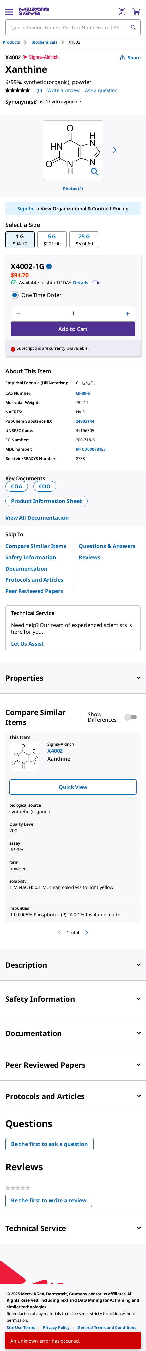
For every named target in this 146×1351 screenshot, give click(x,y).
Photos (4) (73, 188)
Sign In (25, 208)
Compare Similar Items (35, 546)
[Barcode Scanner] (122, 11)
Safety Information (30, 557)
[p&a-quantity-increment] (127, 313)
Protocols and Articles (34, 579)
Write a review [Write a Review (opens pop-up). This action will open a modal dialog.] (63, 90)
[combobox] (73, 27)
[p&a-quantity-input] (73, 313)
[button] (20, 239)
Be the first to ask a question (49, 1144)
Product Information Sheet (46, 501)
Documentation (26, 568)
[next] (114, 150)
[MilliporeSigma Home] (34, 11)
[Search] (133, 27)
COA (16, 486)
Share (130, 57)
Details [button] (80, 282)
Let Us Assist (27, 643)
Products (11, 42)
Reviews (89, 557)
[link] (21, 1327)
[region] (73, 150)
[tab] (17, 42)
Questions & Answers (107, 546)
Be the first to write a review (51, 1202)
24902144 (85, 421)
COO (45, 486)
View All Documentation (37, 517)
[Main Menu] (9, 11)
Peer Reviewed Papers (34, 591)
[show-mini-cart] (136, 11)
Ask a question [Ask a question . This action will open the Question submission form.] (101, 90)
